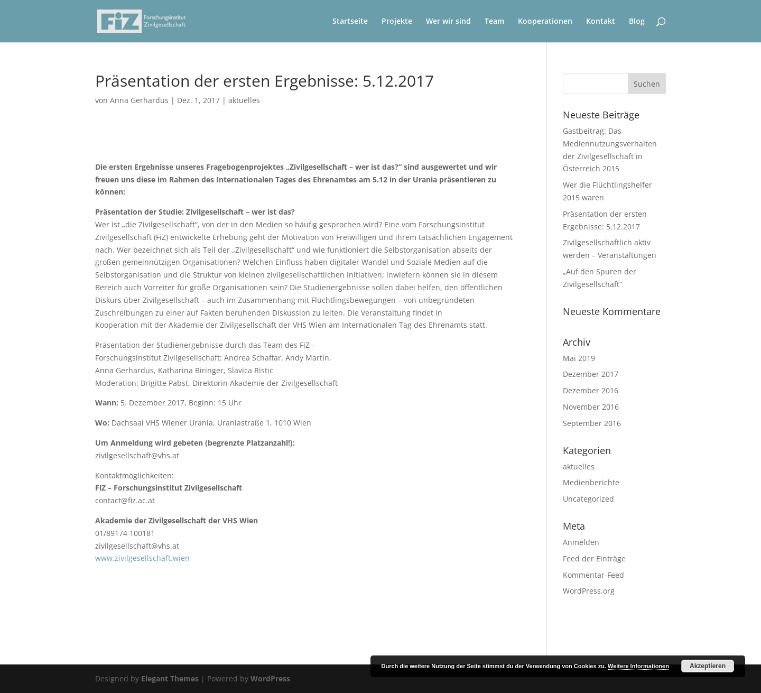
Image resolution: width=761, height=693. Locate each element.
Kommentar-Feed (593, 575)
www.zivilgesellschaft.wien (142, 558)
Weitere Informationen (638, 666)
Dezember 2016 (590, 390)
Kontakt (600, 21)
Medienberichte (591, 482)
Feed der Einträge (594, 558)
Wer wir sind (448, 21)
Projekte (397, 21)
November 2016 (591, 407)
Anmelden (581, 542)
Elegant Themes (170, 678)
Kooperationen (545, 21)
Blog (637, 21)
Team (494, 21)
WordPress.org (589, 591)
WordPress (270, 678)
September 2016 (592, 423)
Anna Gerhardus (139, 100)
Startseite (350, 21)
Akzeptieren (708, 666)
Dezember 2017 (590, 374)
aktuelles (244, 100)
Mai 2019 (579, 358)
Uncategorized (588, 499)
